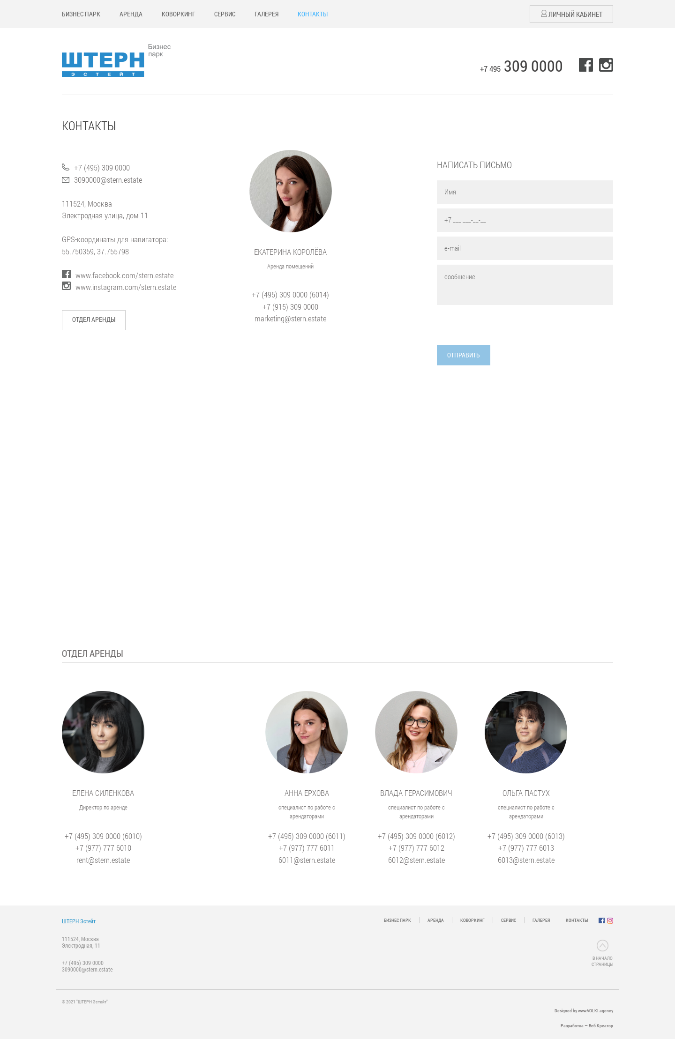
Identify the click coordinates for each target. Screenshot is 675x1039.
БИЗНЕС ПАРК (81, 14)
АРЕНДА (131, 14)
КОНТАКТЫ (313, 14)
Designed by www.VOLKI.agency (584, 1011)
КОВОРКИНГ (178, 14)
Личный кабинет (571, 14)
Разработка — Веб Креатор (587, 1025)
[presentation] (508, 327)
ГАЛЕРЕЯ (266, 14)
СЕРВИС (224, 14)
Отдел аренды (93, 319)
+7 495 (521, 68)
